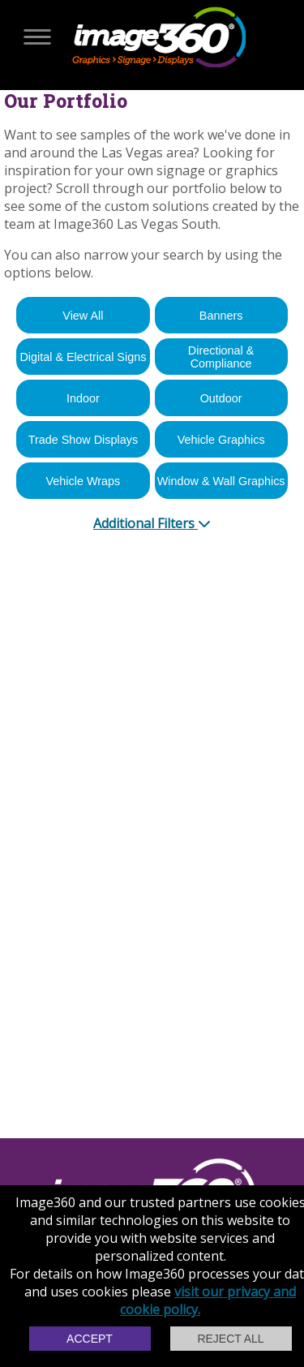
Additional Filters (152, 523)
